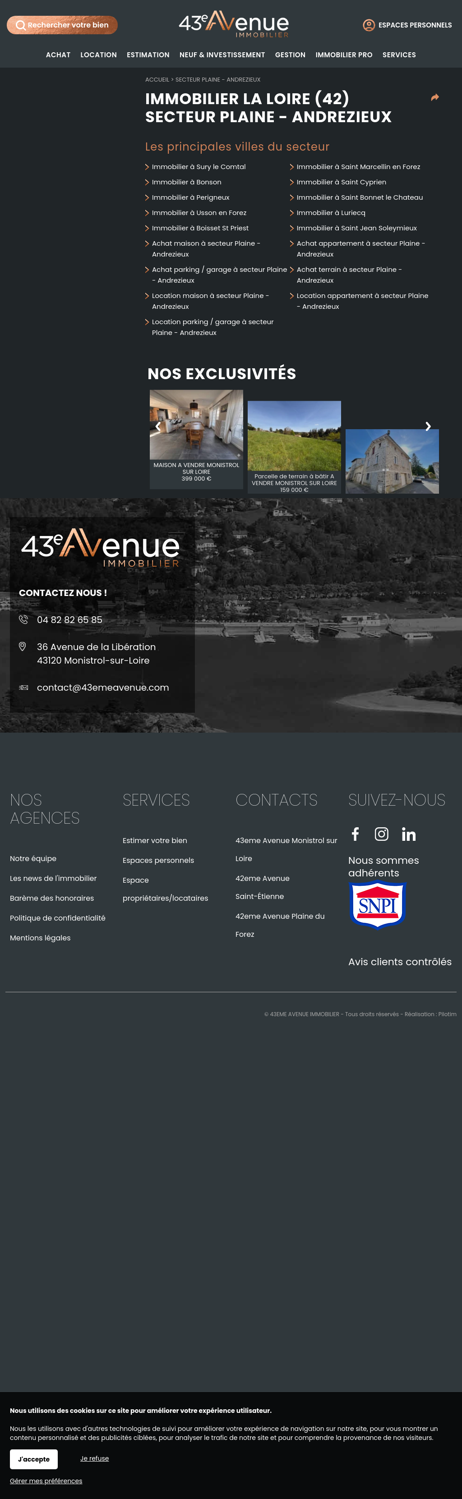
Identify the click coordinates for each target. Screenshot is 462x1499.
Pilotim (448, 1014)
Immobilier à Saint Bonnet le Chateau (360, 197)
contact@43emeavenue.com (103, 687)
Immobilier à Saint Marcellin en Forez (358, 166)
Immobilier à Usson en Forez (199, 212)
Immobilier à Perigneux (191, 197)
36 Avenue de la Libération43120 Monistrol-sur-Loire (96, 654)
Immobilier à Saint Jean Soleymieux (357, 228)
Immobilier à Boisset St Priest (200, 228)
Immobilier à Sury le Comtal (199, 166)
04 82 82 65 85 (69, 620)
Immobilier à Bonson (187, 182)
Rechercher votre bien (62, 25)
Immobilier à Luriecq (331, 212)
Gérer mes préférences (46, 1480)
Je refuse (94, 1458)
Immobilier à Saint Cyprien (342, 182)
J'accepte (34, 1459)
